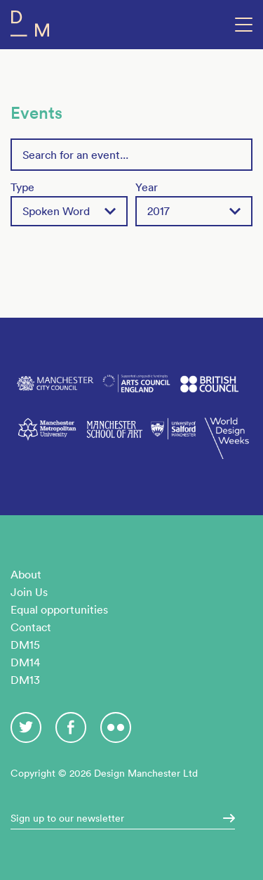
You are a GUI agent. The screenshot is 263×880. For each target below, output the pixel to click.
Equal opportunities (59, 609)
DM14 (25, 662)
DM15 (25, 645)
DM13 (25, 680)
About (26, 574)
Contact (31, 627)
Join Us (29, 592)
